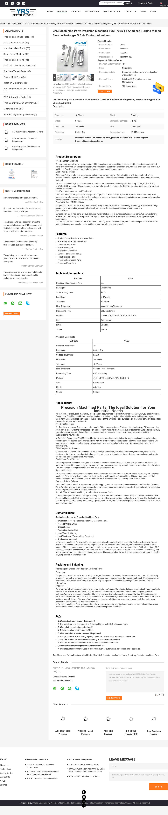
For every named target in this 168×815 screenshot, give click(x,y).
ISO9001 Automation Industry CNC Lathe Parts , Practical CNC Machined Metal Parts (87, 771)
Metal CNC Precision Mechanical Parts (110, 655)
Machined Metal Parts (14, 48)
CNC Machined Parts (14, 42)
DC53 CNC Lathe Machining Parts (83, 764)
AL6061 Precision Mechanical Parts (27, 132)
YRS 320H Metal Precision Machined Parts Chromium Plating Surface (86, 732)
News (143, 12)
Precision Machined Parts (29, 23)
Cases (153, 12)
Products (62, 12)
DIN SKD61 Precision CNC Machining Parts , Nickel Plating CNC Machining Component (131, 732)
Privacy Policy (26, 803)
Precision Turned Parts (15, 71)
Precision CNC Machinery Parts (19, 103)
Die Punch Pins (11, 108)
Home (50, 12)
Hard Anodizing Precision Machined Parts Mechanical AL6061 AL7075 (154, 732)
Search (127, 3)
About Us (76, 12)
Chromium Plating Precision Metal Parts (74, 655)
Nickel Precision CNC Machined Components (40, 766)
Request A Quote (145, 3)
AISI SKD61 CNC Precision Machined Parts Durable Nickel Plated (62, 732)
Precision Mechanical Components (21, 88)
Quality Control (111, 12)
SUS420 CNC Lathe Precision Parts (84, 776)
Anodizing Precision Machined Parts (143, 655)
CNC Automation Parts (15, 97)
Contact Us (130, 12)
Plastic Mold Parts (13, 77)
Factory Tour (92, 12)
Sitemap (3, 785)
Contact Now (105, 91)
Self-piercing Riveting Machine (18, 114)
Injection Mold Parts (14, 83)
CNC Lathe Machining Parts (17, 65)
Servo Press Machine (14, 54)
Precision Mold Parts (14, 60)
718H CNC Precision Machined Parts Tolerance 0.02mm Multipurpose (108, 732)
